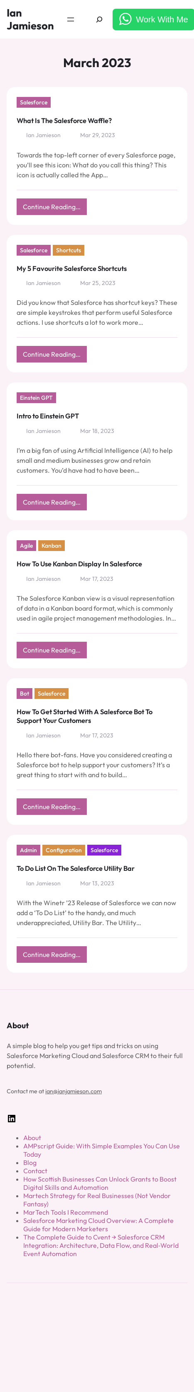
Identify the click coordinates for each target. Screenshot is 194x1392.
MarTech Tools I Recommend (65, 1212)
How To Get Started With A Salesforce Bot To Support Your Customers (84, 716)
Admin (28, 850)
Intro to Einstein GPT (48, 416)
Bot (24, 693)
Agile (26, 545)
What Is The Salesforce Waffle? (64, 120)
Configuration (64, 850)
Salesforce (33, 102)
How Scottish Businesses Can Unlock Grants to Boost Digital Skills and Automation (100, 1183)
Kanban (51, 545)
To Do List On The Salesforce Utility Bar (76, 868)
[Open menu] (71, 19)
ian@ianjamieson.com (73, 1091)
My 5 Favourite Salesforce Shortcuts (72, 268)
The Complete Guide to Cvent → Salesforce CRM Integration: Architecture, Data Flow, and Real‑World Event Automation (101, 1245)
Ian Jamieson (30, 19)
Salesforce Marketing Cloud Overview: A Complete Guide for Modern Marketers (98, 1224)
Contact (35, 1171)
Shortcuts (68, 250)
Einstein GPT (36, 397)
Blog (30, 1162)
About (32, 1137)
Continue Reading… (55, 208)
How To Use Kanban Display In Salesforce (79, 564)
